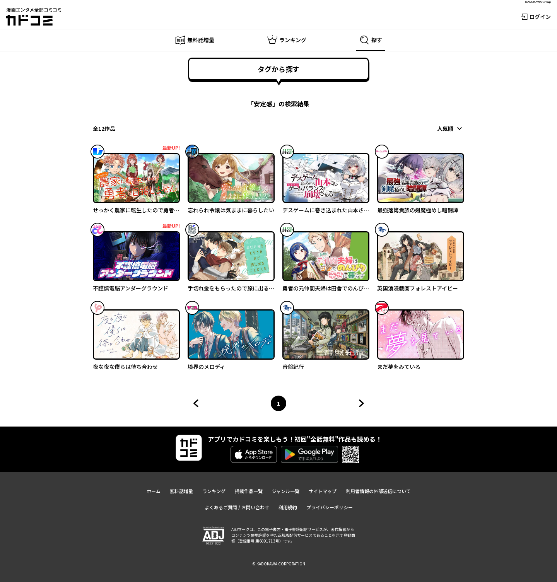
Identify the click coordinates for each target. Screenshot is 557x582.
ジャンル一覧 (285, 491)
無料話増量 (181, 491)
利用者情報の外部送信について (378, 491)
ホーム (154, 491)
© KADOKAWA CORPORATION (278, 564)
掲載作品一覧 (249, 491)
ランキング (214, 491)
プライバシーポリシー (329, 507)
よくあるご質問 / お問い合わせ (237, 507)
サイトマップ (323, 491)
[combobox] (450, 128)
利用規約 (287, 507)
